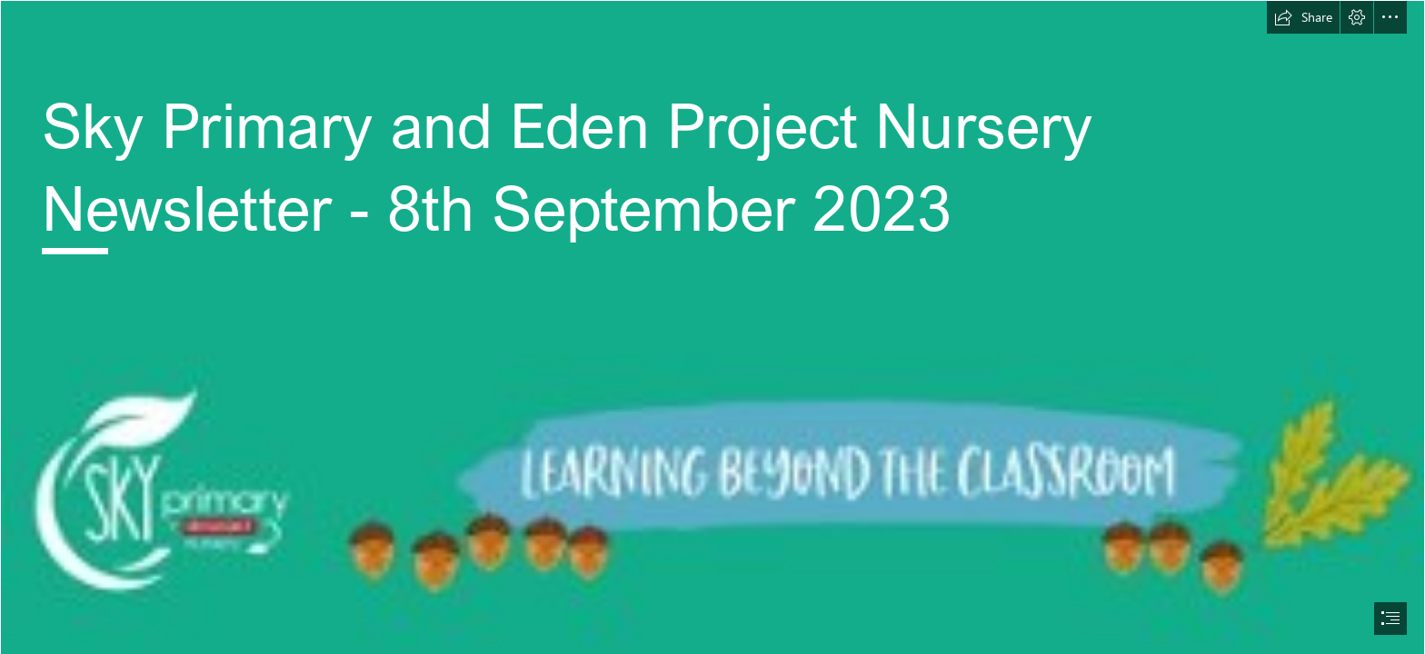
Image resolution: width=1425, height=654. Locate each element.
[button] (1303, 17)
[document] (712, 327)
